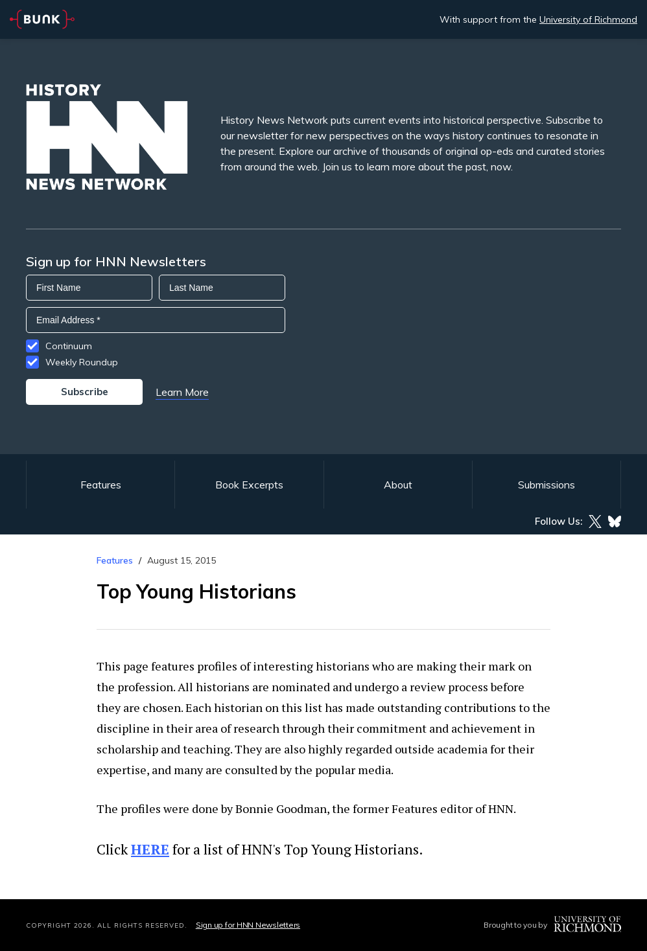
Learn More (182, 391)
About (398, 484)
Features (100, 484)
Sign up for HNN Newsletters (248, 925)
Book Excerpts (249, 484)
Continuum (68, 346)
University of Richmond (588, 19)
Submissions (546, 484)
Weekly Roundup (81, 362)
